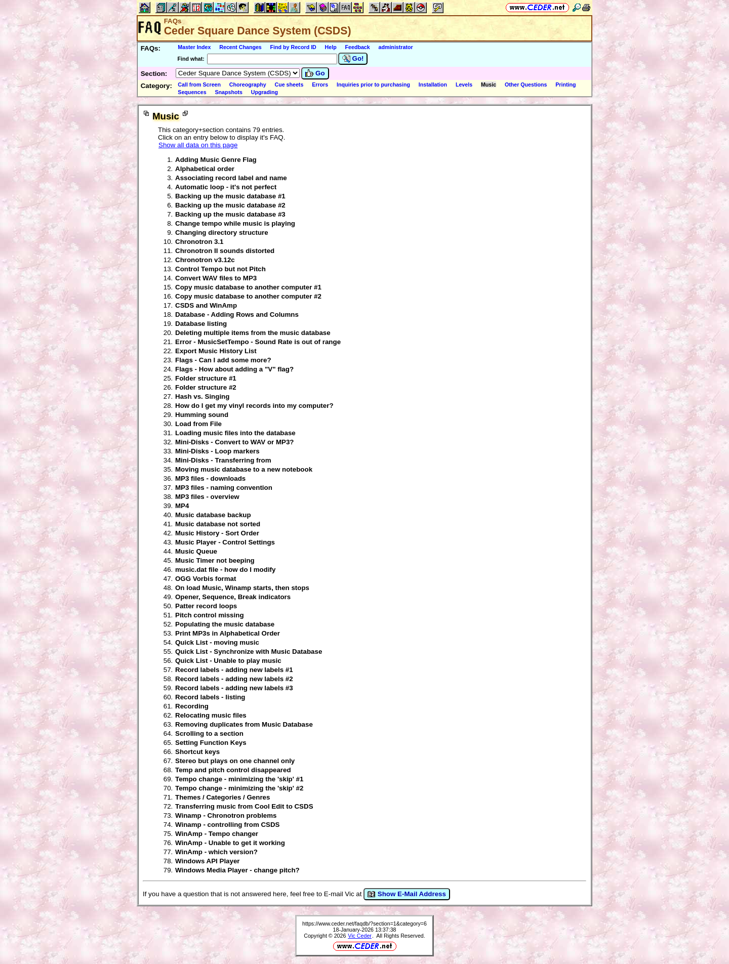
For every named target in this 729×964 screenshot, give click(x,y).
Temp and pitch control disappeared (233, 770)
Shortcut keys (197, 752)
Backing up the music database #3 (230, 214)
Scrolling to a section (209, 733)
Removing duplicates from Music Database (244, 724)
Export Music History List (216, 351)
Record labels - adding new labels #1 (234, 670)
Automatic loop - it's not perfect (225, 187)
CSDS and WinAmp (206, 305)
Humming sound (201, 414)
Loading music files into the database (235, 433)
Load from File (198, 424)
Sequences (192, 92)
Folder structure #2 (205, 387)
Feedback (357, 47)
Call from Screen (199, 84)
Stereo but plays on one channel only (235, 761)
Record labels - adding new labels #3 (234, 688)
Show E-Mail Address (407, 894)
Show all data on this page (197, 145)
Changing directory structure (221, 232)
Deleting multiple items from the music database (253, 333)
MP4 (182, 506)
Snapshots (228, 92)
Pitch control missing (209, 615)
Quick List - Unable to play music (228, 660)
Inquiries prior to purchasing (373, 84)
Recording (192, 706)
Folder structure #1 (205, 378)
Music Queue (196, 551)
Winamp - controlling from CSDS (227, 824)
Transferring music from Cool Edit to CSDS (244, 806)
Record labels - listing (210, 697)
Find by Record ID (293, 47)
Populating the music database (224, 624)
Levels (464, 84)
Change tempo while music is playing (235, 223)
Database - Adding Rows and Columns (237, 314)
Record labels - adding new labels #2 (234, 679)
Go (315, 73)
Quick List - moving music (217, 642)
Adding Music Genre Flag (216, 159)
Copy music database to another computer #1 (248, 287)
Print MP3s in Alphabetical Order (227, 633)
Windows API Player (207, 861)
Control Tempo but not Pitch (220, 269)
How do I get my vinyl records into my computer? (254, 405)
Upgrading (264, 92)
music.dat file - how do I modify (225, 569)
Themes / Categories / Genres (222, 797)
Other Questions (526, 84)
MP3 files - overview (207, 496)
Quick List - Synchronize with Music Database (248, 651)
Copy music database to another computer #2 (248, 296)
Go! (353, 59)
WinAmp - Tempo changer (216, 833)
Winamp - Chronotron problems (226, 815)
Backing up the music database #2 (230, 205)
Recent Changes (240, 47)
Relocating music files (211, 715)
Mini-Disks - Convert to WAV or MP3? (234, 442)
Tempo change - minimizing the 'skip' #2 (239, 788)
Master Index (194, 47)
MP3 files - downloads (210, 478)
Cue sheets (288, 84)
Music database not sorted (217, 524)
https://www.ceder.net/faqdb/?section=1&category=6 (364, 923)
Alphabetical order (204, 169)
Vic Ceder (360, 936)
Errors (320, 84)
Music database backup (213, 515)
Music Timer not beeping (215, 560)
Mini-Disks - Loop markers (217, 451)
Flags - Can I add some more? (223, 360)
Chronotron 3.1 (199, 241)
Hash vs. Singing (202, 396)
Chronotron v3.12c (205, 260)
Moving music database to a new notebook (243, 469)
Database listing (201, 323)
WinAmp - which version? (216, 852)
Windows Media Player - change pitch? (237, 870)
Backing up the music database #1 (230, 196)
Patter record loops (206, 606)
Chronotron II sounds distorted (224, 251)
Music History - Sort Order (217, 533)
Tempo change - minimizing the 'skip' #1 (239, 779)
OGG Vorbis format (205, 578)
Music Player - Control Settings (225, 542)
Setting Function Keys (211, 742)
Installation (433, 84)
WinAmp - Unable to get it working (230, 843)
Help (331, 47)
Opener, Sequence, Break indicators (233, 597)
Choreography (247, 84)
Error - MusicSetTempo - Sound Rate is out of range (258, 342)
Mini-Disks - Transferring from (223, 460)
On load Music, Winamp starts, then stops (242, 588)
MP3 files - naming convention (223, 487)
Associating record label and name (231, 178)
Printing (565, 84)
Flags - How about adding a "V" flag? (234, 369)
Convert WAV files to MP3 (216, 278)
